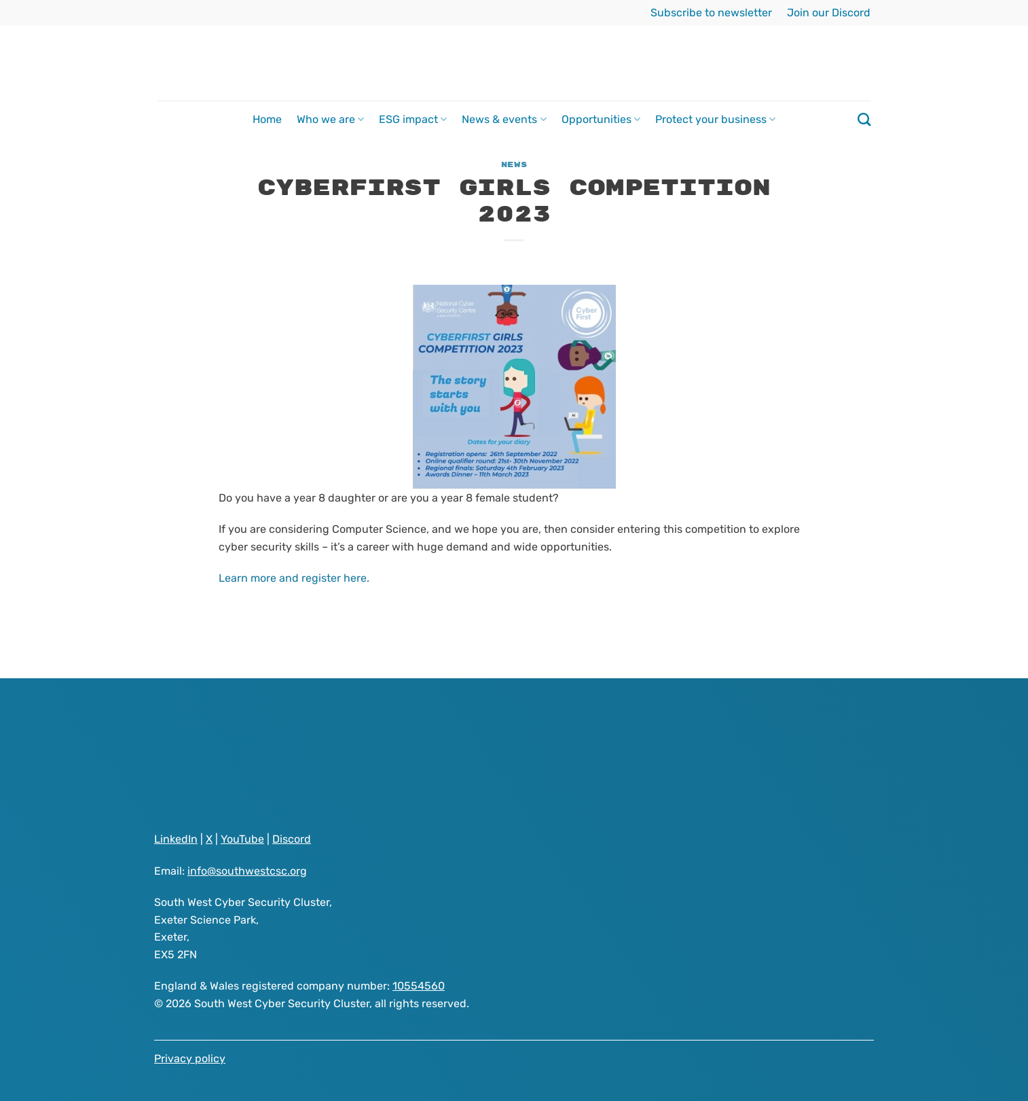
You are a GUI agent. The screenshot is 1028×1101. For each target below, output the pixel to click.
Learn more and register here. (294, 578)
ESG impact (413, 119)
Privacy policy (189, 1058)
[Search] (864, 119)
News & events (504, 119)
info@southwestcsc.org (247, 870)
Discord (291, 839)
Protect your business (715, 119)
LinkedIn (176, 839)
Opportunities (601, 119)
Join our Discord (828, 12)
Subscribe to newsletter (711, 12)
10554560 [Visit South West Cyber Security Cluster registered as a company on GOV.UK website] (418, 985)
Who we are (330, 119)
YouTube (242, 839)
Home (267, 119)
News (514, 164)
